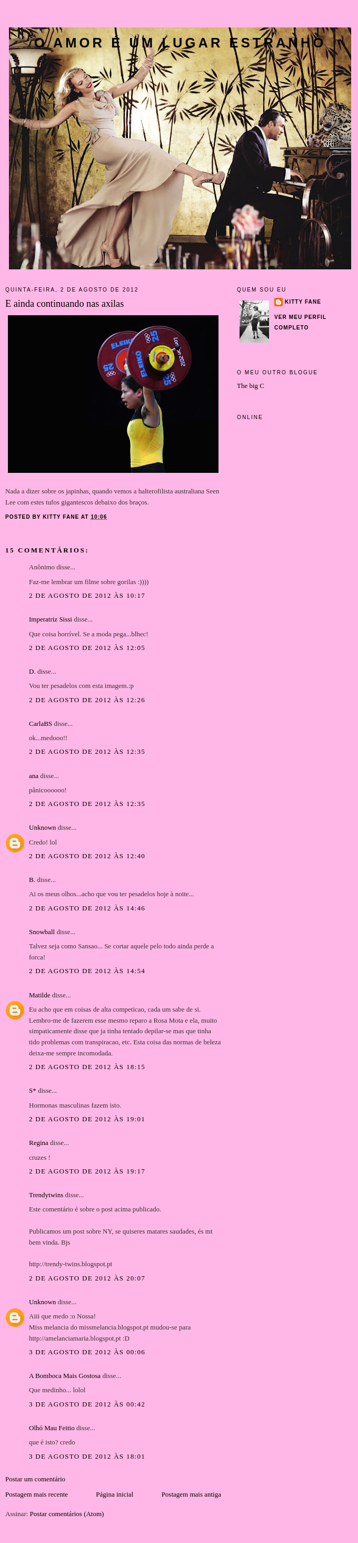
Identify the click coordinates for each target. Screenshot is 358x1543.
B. (33, 880)
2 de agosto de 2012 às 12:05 (87, 648)
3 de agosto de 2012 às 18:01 (87, 1456)
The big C (250, 386)
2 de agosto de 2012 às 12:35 (87, 751)
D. (32, 671)
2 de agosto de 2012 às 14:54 (87, 971)
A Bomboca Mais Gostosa (65, 1376)
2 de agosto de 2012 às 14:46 (87, 908)
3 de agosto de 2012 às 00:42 (87, 1404)
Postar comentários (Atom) (67, 1514)
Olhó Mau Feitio (52, 1428)
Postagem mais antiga (191, 1494)
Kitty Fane (303, 302)
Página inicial (114, 1494)
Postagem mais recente (36, 1494)
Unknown (42, 827)
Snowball (42, 932)
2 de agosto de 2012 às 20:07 (87, 1278)
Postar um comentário (35, 1479)
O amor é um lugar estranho (180, 42)
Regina (38, 1143)
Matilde (39, 995)
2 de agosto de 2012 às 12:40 (87, 856)
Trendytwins (46, 1195)
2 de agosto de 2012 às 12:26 (87, 700)
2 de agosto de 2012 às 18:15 (87, 1067)
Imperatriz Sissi (50, 619)
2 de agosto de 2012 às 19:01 (87, 1119)
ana (33, 776)
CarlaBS (40, 723)
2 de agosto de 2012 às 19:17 (87, 1171)
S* (32, 1090)
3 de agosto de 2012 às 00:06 (87, 1352)
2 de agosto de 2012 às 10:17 (87, 595)
